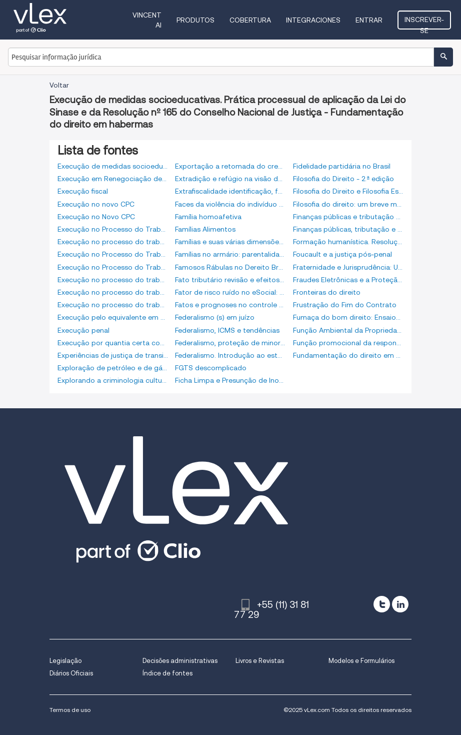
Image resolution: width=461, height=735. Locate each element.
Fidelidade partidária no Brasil (341, 166)
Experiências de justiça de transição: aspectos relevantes (113, 355)
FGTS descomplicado (210, 368)
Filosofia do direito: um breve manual (348, 204)
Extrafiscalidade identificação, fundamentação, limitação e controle (230, 191)
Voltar (59, 85)
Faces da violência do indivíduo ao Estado (230, 204)
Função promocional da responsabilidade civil (348, 343)
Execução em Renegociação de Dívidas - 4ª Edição (113, 179)
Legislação (66, 660)
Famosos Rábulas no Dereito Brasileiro (230, 267)
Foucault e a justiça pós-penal (342, 254)
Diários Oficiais (71, 673)
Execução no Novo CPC (96, 217)
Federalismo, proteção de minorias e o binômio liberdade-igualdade (230, 343)
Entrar (369, 20)
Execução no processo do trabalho (113, 242)
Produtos (195, 20)
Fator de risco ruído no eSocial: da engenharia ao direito (230, 292)
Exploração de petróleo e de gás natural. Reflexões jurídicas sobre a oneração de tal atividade (113, 368)
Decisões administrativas (180, 660)
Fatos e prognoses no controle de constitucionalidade (230, 305)
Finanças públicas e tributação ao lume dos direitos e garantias (348, 217)
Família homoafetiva (208, 217)
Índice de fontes (167, 673)
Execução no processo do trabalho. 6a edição (113, 280)
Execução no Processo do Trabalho (113, 229)
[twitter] (382, 604)
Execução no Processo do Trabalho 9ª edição (113, 267)
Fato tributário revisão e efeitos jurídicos (230, 280)
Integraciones (313, 20)
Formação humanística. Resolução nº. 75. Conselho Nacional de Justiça (348, 242)
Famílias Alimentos (205, 229)
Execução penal (84, 330)
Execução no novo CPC (96, 204)
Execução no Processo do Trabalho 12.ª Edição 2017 (113, 254)
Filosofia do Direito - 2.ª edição (343, 179)
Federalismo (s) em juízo (214, 317)
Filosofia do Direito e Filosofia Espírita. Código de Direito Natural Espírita (348, 191)
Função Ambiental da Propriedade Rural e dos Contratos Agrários (348, 330)
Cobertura (250, 20)
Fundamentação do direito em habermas (348, 355)
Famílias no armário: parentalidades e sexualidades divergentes (230, 254)
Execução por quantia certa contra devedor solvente (113, 343)
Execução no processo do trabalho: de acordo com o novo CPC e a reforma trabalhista (113, 305)
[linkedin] (400, 604)
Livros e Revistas (260, 660)
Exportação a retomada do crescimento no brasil (230, 166)
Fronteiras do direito (326, 292)
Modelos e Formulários (361, 660)
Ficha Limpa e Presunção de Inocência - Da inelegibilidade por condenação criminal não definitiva (230, 380)
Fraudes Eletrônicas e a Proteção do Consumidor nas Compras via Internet (348, 280)
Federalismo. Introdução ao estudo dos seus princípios (230, 355)
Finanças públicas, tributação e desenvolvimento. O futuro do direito (348, 229)
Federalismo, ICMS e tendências (227, 330)
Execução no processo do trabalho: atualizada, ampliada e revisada (113, 292)
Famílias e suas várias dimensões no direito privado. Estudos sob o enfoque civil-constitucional (230, 242)
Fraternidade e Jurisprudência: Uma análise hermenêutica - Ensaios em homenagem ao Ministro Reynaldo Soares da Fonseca (348, 267)
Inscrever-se (424, 23)
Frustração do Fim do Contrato (344, 305)
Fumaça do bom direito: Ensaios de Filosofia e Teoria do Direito (348, 317)
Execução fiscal (83, 191)
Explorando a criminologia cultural (113, 380)
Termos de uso (70, 709)
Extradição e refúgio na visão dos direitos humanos (230, 179)
